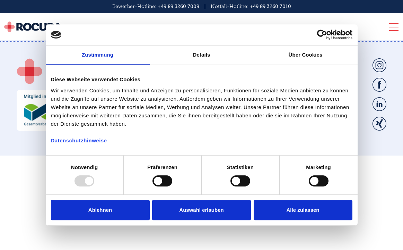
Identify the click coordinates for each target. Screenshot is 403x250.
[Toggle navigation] (392, 28)
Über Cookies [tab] (306, 55)
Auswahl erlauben (201, 210)
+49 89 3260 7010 (270, 6)
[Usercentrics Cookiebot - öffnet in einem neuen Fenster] (322, 35)
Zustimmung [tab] (97, 55)
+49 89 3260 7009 (178, 6)
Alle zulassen (302, 210)
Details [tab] (201, 55)
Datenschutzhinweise (79, 140)
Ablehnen (100, 210)
